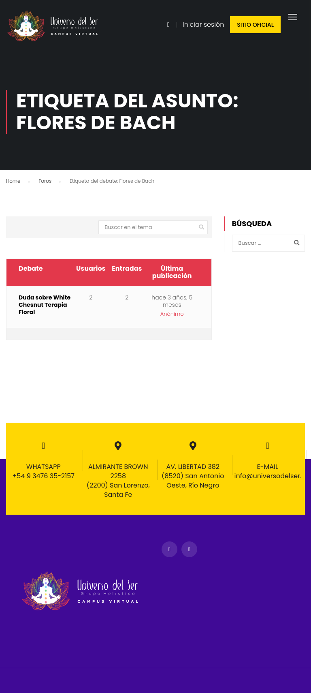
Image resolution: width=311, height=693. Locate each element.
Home (13, 186)
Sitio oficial (255, 25)
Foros (44, 186)
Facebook (169, 549)
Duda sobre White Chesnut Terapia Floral (44, 310)
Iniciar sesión (203, 24)
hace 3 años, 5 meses (171, 306)
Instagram (189, 549)
